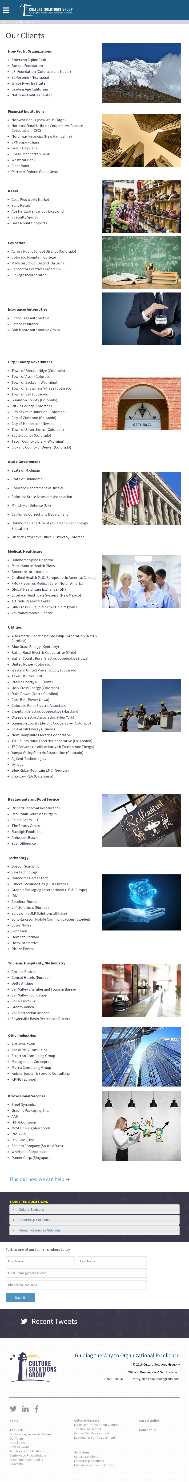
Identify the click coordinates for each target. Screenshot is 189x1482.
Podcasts (16, 1464)
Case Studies (149, 1420)
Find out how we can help (41, 1179)
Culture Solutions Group (46, 10)
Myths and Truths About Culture (96, 1425)
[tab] (94, 1209)
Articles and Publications (26, 1451)
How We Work (19, 1447)
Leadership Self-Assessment (94, 1437)
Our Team (16, 1438)
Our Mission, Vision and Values (30, 1434)
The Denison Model (87, 1429)
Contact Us (147, 1430)
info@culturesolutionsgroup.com (156, 1379)
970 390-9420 (116, 1379)
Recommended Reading (26, 1459)
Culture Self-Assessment (91, 1433)
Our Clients (17, 1443)
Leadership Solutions (34, 1220)
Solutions (81, 1452)
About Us (7, 22)
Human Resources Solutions (39, 1230)
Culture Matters (86, 1420)
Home (13, 1420)
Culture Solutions (31, 1209)
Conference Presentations (28, 1455)
